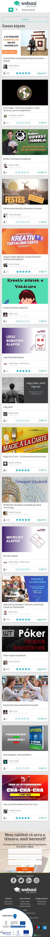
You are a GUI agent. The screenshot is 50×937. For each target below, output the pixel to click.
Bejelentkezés (28, 9)
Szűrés (25, 19)
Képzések (42, 904)
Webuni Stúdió (25, 906)
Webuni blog (25, 904)
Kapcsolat (8, 901)
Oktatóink (8, 904)
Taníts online (25, 901)
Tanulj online (42, 901)
